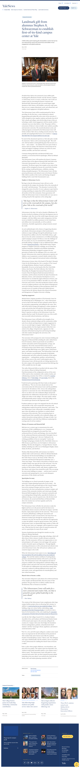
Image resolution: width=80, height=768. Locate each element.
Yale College (35, 381)
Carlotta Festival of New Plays (30, 9)
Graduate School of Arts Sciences (31, 383)
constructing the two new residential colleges (40, 609)
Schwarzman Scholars (33, 247)
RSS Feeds (64, 748)
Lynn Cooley (44, 381)
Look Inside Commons (43, 9)
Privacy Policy (64, 756)
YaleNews (8, 6)
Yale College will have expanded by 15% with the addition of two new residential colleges (39, 558)
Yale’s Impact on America (16, 9)
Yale (64, 763)
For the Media (65, 750)
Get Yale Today (67, 736)
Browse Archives (66, 747)
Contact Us (64, 752)
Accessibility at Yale (66, 754)
